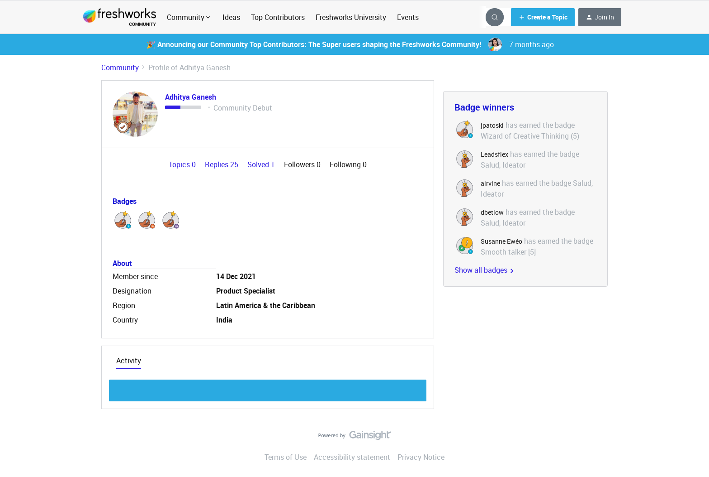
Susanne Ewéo (501, 241)
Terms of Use (286, 457)
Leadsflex (494, 154)
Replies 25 (222, 164)
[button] (543, 17)
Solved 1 (262, 164)
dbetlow (492, 212)
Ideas (231, 17)
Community (120, 67)
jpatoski (492, 125)
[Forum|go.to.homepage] (119, 17)
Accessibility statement (352, 457)
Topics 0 (183, 164)
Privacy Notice (420, 457)
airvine (490, 183)
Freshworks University (351, 17)
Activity (128, 361)
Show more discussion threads (268, 388)
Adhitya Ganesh (190, 97)
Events (408, 17)
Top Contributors (278, 17)
